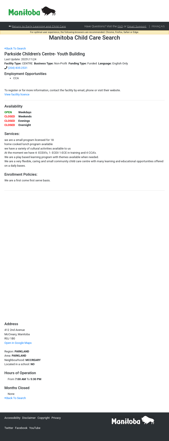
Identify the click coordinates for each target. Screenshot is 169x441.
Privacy (56, 417)
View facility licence (16, 94)
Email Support (137, 26)
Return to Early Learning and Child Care (39, 26)
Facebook (21, 428)
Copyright (43, 417)
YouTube (34, 428)
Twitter (8, 428)
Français (158, 26)
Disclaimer (29, 417)
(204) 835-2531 (18, 67)
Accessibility (12, 417)
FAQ (120, 26)
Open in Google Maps (18, 342)
